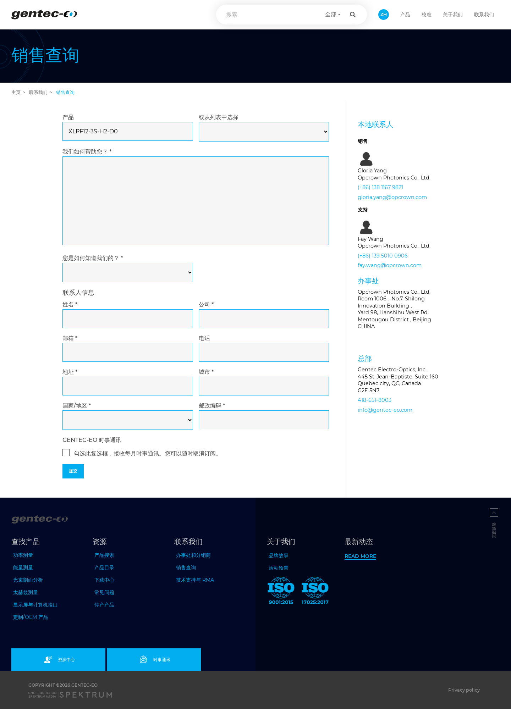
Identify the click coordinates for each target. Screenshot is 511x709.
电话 (204, 338)
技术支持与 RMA (195, 580)
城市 (206, 372)
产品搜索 (104, 555)
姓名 (69, 304)
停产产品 (104, 605)
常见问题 (104, 592)
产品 (68, 117)
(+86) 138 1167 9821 (380, 187)
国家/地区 (76, 405)
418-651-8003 (374, 400)
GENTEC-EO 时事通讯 (91, 440)
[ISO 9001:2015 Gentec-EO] (281, 592)
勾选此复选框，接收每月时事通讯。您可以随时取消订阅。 (147, 453)
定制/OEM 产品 (30, 617)
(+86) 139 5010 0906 (383, 256)
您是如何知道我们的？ (92, 258)
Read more (360, 556)
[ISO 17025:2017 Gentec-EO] (315, 592)
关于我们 (453, 14)
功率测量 (23, 555)
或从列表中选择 (218, 117)
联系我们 (484, 14)
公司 (206, 304)
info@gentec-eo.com (385, 410)
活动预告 (279, 568)
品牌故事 (279, 555)
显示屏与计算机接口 (35, 605)
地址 (69, 372)
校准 (427, 14)
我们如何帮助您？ (86, 151)
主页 (16, 92)
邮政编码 (212, 405)
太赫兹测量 (25, 592)
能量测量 (23, 567)
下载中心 (104, 580)
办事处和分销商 (193, 555)
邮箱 (69, 338)
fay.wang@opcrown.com (390, 265)
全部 (330, 14)
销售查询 (186, 567)
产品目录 (104, 567)
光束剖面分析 (28, 580)
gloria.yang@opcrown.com (392, 197)
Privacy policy (464, 690)
